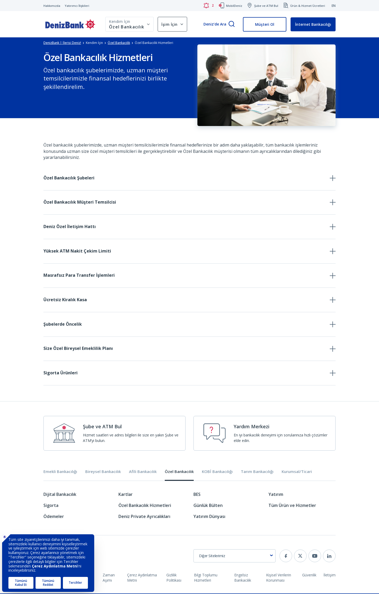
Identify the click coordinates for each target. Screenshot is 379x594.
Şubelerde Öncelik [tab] (62, 325)
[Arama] (231, 24)
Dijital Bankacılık (59, 495)
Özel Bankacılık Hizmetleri (144, 506)
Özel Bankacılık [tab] (179, 472)
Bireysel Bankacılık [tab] (103, 472)
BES (197, 495)
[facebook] (286, 556)
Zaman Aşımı (109, 578)
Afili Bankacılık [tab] (143, 472)
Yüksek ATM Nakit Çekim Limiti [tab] (77, 251)
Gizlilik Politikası (173, 578)
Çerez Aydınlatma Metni (142, 578)
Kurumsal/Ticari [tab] (297, 472)
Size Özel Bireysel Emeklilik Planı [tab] (78, 349)
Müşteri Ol (264, 24)
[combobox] (234, 556)
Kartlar (125, 495)
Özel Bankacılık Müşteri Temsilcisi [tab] (79, 202)
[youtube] (314, 556)
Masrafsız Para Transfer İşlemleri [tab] (79, 276)
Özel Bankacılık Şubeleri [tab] (68, 178)
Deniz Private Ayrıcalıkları (144, 517)
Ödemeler (53, 517)
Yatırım (275, 495)
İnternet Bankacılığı (313, 24)
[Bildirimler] (208, 5)
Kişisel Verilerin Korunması (278, 578)
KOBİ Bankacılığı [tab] (217, 472)
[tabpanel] (189, 508)
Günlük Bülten (208, 506)
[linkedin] (329, 556)
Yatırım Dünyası (209, 517)
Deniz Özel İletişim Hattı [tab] (69, 227)
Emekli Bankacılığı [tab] (60, 472)
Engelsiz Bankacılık (242, 578)
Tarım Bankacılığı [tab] (257, 472)
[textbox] (234, 556)
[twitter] (300, 556)
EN (334, 5)
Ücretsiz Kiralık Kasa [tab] (65, 300)
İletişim (329, 575)
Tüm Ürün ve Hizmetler (292, 506)
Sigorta (50, 506)
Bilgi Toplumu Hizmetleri (205, 578)
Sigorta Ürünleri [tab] (60, 373)
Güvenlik (309, 575)
